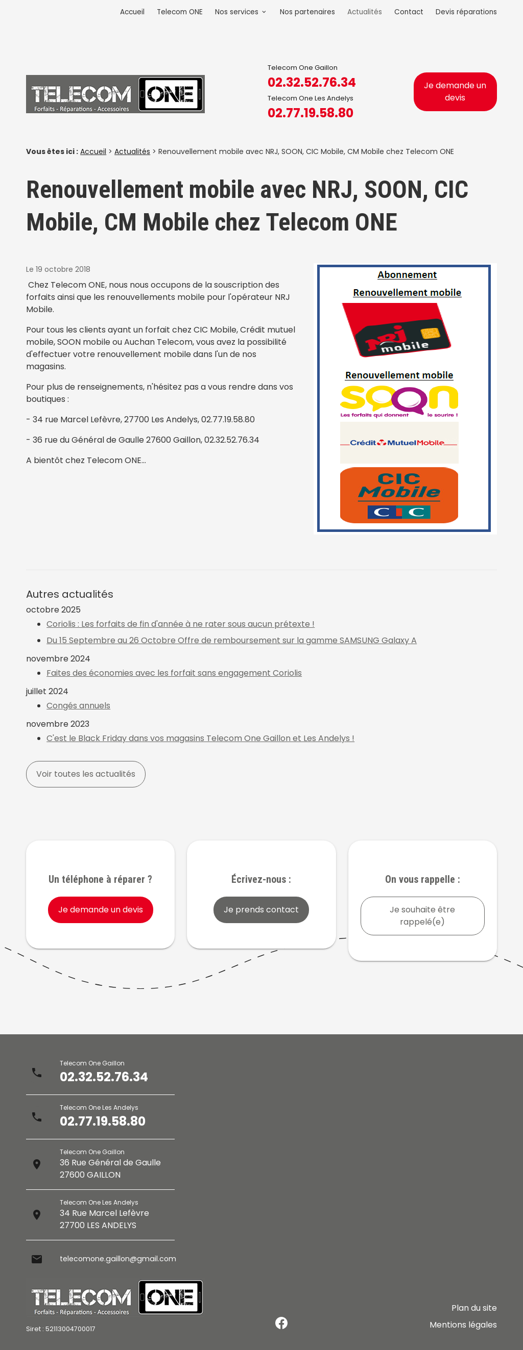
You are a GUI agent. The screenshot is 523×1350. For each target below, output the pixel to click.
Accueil (132, 12)
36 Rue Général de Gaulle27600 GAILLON (110, 1169)
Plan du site (474, 1315)
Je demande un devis (455, 92)
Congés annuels (78, 705)
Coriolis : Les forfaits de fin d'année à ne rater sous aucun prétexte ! (180, 624)
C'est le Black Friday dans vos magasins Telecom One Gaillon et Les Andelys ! (200, 738)
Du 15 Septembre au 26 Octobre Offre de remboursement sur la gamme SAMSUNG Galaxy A (231, 640)
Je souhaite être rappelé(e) (422, 916)
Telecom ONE (180, 12)
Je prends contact (261, 909)
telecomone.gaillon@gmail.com (123, 1259)
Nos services (236, 12)
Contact (408, 12)
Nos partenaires (307, 12)
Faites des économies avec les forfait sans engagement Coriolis (174, 673)
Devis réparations (466, 12)
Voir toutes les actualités (85, 774)
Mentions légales (463, 1327)
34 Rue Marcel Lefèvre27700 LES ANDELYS (104, 1219)
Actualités (364, 12)
